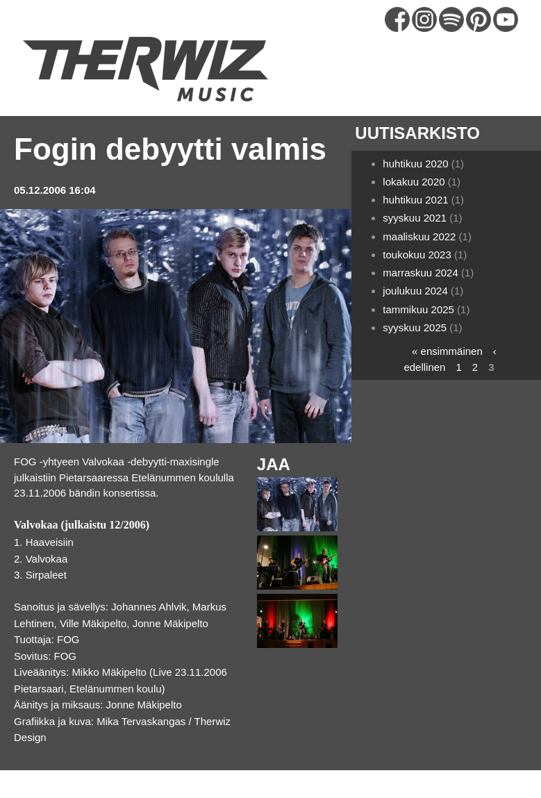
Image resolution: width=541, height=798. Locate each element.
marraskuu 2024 (420, 273)
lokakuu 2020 (413, 182)
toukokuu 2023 (417, 254)
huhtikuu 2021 (415, 200)
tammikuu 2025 (418, 309)
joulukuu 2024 (415, 291)
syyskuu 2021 (415, 218)
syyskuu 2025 (415, 327)
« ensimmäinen (447, 351)
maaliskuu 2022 (419, 236)
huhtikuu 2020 (415, 163)
